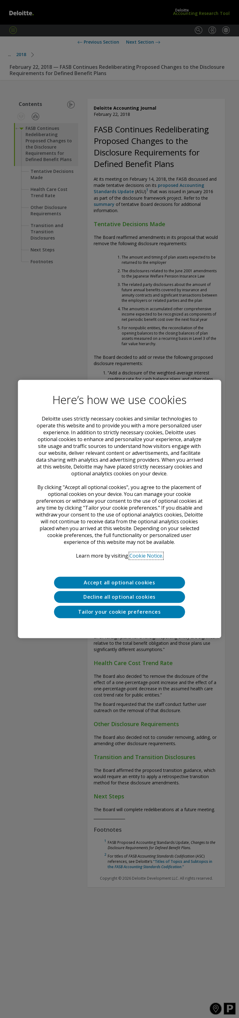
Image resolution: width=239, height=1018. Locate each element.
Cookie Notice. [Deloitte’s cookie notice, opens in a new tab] (146, 555)
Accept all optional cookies (119, 582)
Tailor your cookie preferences (119, 611)
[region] (119, 509)
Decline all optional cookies (119, 597)
